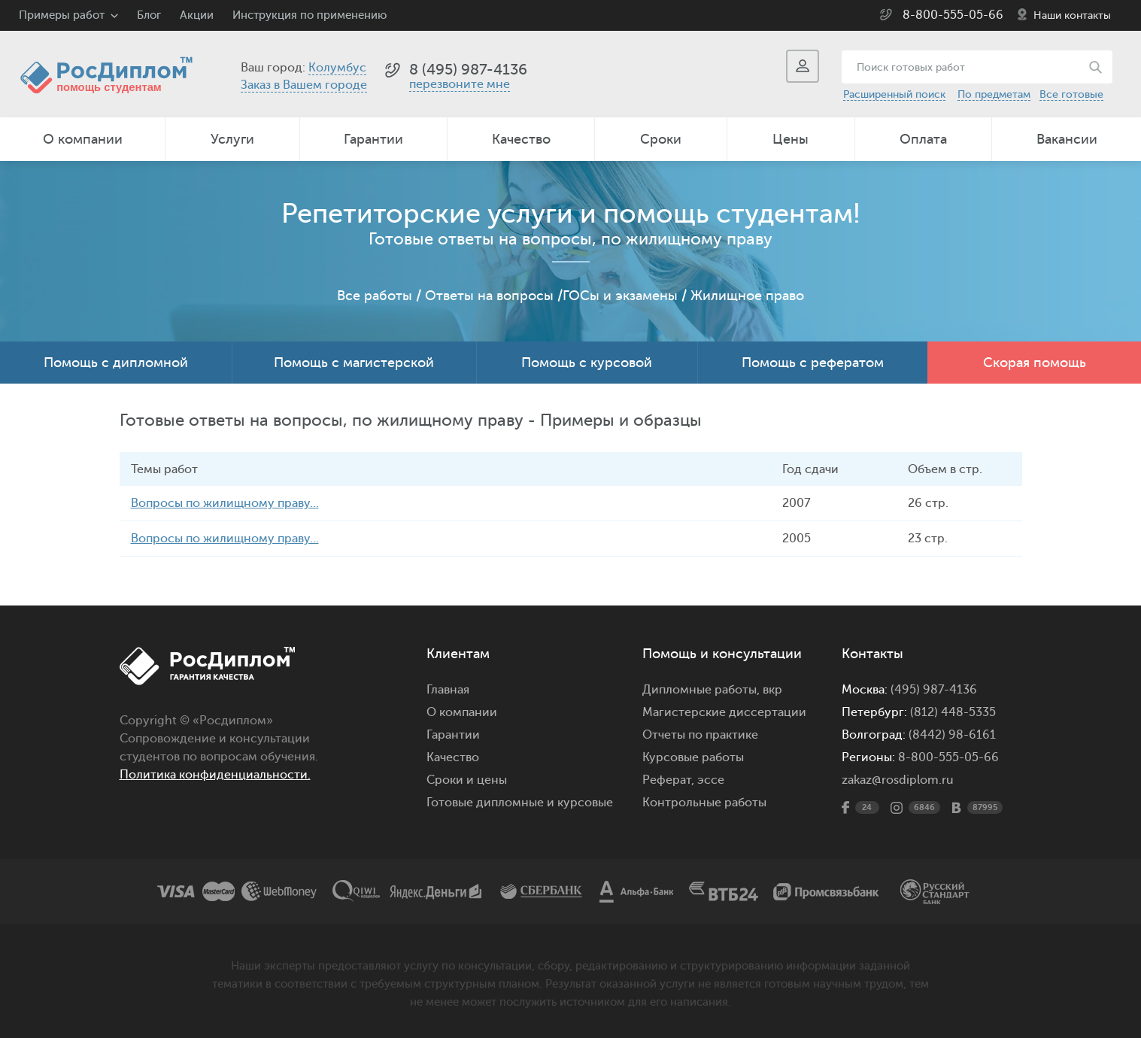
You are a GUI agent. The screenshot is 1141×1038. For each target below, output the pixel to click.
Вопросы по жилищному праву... (225, 503)
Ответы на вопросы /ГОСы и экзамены (551, 295)
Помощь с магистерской (354, 362)
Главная (447, 690)
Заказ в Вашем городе (304, 85)
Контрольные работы (704, 802)
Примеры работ (62, 15)
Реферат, (668, 780)
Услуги (232, 139)
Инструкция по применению (309, 15)
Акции (197, 15)
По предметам (993, 94)
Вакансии (1066, 139)
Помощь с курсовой (586, 362)
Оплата (923, 139)
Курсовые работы (693, 757)
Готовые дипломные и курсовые (519, 802)
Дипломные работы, (702, 690)
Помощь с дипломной (116, 362)
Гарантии (373, 139)
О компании (83, 139)
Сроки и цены (466, 780)
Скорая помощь (1034, 362)
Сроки (660, 139)
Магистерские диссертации (724, 712)
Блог (149, 15)
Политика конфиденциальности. (215, 775)
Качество (521, 139)
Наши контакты (1072, 15)
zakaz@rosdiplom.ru (898, 780)
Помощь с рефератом (813, 362)
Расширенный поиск (894, 94)
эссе (710, 780)
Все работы (374, 295)
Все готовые (1071, 94)
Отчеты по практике (700, 735)
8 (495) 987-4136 (468, 69)
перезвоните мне (459, 84)
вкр (772, 690)
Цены (790, 139)
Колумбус (337, 67)
